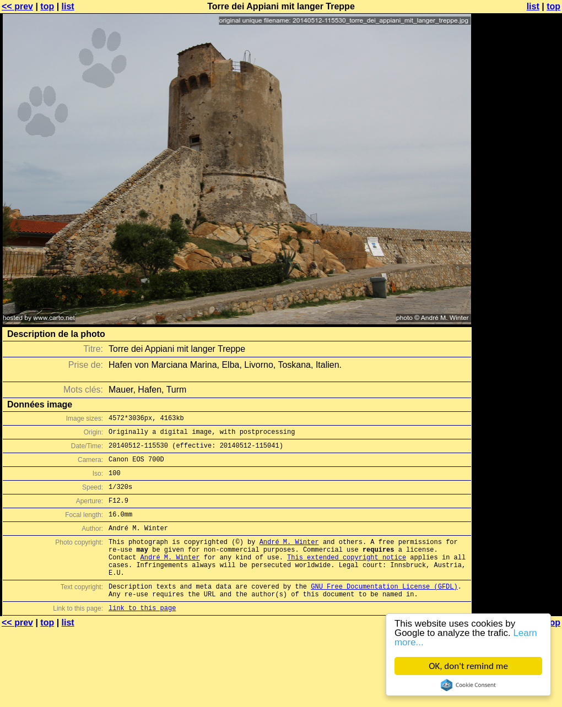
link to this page (142, 635)
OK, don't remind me (468, 666)
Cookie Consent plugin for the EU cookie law (468, 685)
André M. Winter (289, 558)
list (68, 6)
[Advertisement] (517, 141)
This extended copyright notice (346, 576)
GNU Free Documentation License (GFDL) (384, 611)
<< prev (17, 6)
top (47, 6)
